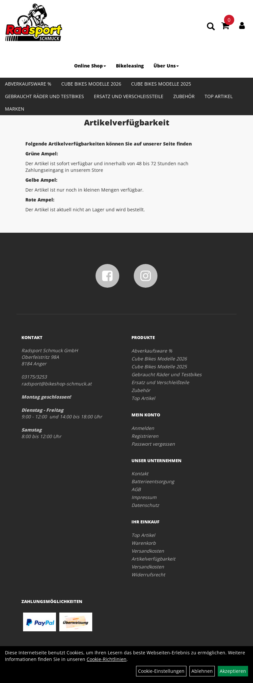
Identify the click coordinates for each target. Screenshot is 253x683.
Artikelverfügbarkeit (153, 559)
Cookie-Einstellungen (161, 671)
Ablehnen (202, 671)
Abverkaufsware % (28, 84)
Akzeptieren (233, 671)
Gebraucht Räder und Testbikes (44, 96)
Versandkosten (147, 551)
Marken (14, 109)
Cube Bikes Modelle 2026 (91, 84)
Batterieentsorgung (152, 481)
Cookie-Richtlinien (106, 659)
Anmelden (142, 428)
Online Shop (90, 66)
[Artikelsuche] (211, 26)
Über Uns (166, 66)
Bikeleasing (130, 66)
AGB (136, 489)
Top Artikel (219, 96)
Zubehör (184, 96)
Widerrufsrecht (148, 574)
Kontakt (139, 473)
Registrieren (144, 436)
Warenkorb (143, 543)
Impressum (143, 497)
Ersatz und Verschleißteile (128, 96)
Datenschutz (145, 505)
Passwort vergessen (153, 444)
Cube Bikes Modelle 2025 (161, 84)
